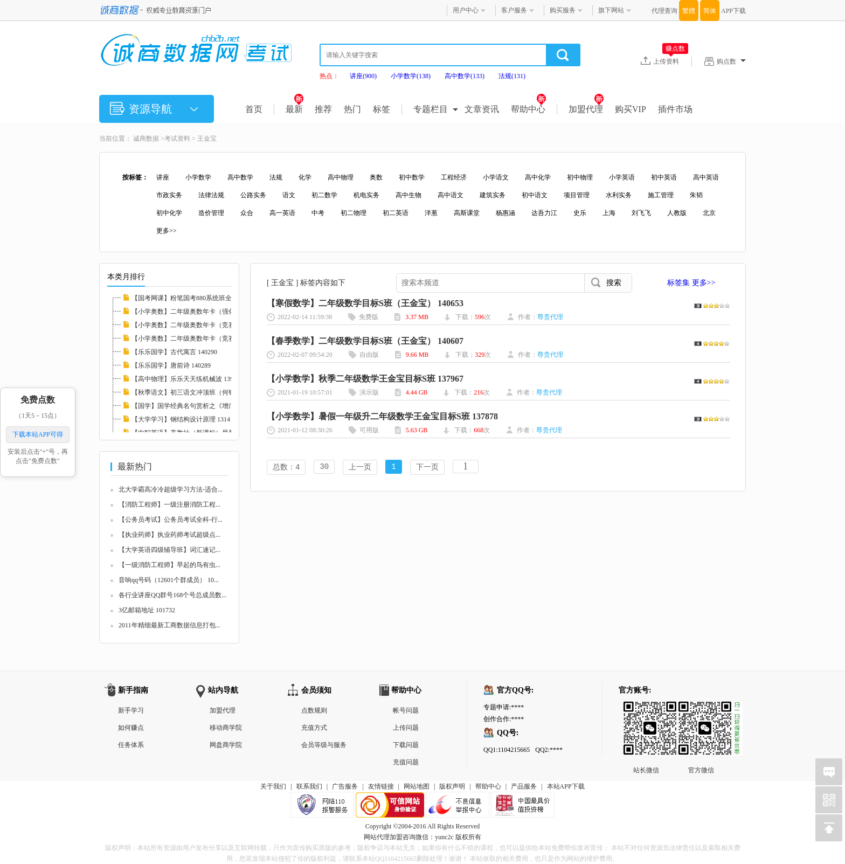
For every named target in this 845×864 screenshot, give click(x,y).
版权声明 (452, 786)
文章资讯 (482, 109)
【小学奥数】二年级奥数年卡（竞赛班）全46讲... (201, 325)
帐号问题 (406, 710)
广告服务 (345, 786)
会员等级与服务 (324, 745)
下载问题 (406, 745)
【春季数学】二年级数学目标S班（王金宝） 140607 (365, 340)
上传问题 (406, 727)
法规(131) (511, 76)
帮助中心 (528, 109)
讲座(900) (363, 76)
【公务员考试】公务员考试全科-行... (171, 519)
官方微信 (701, 709)
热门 (352, 109)
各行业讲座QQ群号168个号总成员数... (172, 595)
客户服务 (514, 10)
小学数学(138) (411, 76)
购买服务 (563, 10)
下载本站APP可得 (37, 434)
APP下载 (733, 11)
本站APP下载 (566, 786)
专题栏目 (430, 109)
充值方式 (314, 727)
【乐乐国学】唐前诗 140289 (171, 365)
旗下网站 (611, 10)
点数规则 (314, 710)
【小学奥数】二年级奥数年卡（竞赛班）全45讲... (201, 338)
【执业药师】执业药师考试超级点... (169, 534)
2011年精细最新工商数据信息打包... (169, 625)
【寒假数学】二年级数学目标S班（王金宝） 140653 (365, 303)
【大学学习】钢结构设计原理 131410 (184, 419)
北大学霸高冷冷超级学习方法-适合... (171, 489)
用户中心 (466, 10)
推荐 (323, 109)
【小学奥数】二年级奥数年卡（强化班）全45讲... (201, 311)
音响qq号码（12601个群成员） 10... (169, 580)
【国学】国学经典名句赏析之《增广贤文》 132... (201, 406)
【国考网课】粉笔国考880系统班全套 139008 (195, 298)
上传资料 (670, 61)
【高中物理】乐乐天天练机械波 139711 (187, 379)
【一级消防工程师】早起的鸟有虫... (169, 565)
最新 (294, 109)
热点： (329, 76)
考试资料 (177, 138)
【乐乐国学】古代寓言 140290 (174, 352)
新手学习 (131, 710)
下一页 (427, 467)
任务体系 (131, 745)
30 (324, 467)
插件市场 (675, 109)
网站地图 (417, 786)
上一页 (360, 467)
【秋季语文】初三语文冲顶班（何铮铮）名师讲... (201, 392)
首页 (253, 109)
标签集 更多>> (691, 283)
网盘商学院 (226, 745)
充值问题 (406, 762)
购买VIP (630, 109)
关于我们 (273, 786)
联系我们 (309, 786)
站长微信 (646, 709)
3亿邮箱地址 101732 (147, 610)
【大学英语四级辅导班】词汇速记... (169, 550)
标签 (381, 109)
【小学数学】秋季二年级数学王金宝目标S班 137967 (365, 378)
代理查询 (664, 11)
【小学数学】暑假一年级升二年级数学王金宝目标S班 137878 (382, 416)
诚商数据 (146, 138)
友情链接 (381, 786)
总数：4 (286, 467)
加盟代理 (586, 109)
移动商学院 (226, 727)
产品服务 (524, 786)
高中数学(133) (464, 76)
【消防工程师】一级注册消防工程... (169, 504)
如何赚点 (131, 727)
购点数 (731, 61)
